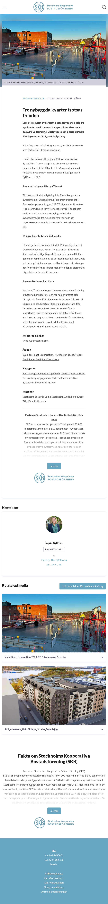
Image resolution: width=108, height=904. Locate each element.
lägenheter (54, 373)
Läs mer (54, 465)
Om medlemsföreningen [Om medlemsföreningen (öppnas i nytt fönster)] (54, 891)
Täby (24, 401)
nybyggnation (44, 378)
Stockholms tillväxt (45, 382)
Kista (45, 373)
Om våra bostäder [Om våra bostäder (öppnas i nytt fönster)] (54, 878)
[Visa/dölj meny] (5, 7)
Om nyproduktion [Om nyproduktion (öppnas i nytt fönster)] (54, 882)
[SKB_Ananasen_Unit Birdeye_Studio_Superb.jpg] (54, 695)
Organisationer (47, 354)
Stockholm (28, 396)
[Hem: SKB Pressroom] (53, 7)
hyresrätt (65, 373)
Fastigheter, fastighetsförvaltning (40, 359)
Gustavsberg (29, 378)
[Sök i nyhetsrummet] (104, 7)
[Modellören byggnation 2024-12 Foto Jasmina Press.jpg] (54, 623)
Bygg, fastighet (30, 354)
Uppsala (41, 401)
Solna (48, 396)
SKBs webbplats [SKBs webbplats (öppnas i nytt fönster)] (54, 873)
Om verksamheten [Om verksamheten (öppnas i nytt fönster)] (54, 887)
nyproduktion (78, 373)
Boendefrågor (74, 354)
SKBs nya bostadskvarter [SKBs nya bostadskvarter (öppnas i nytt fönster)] (35, 340)
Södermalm (58, 378)
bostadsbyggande (31, 373)
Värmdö (32, 401)
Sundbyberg (70, 396)
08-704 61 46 (54, 564)
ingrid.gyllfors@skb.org (54, 560)
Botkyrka (39, 396)
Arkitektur (61, 354)
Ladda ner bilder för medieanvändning (82, 586)
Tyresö (80, 396)
